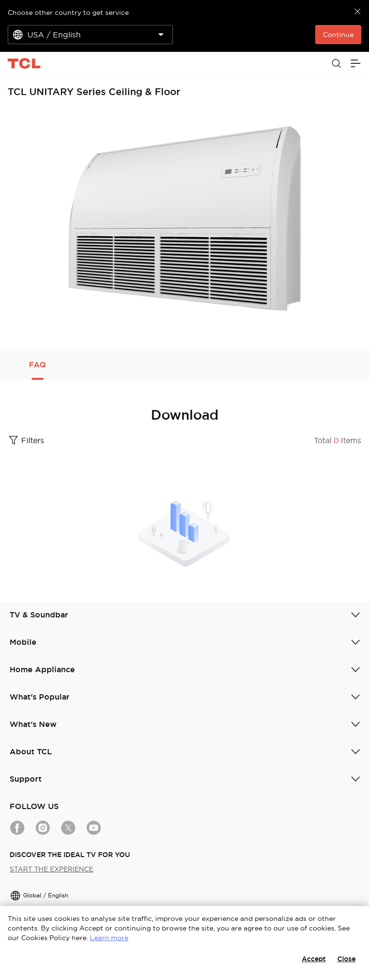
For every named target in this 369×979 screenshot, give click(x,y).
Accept (314, 959)
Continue (338, 34)
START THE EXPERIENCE (51, 869)
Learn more (109, 937)
